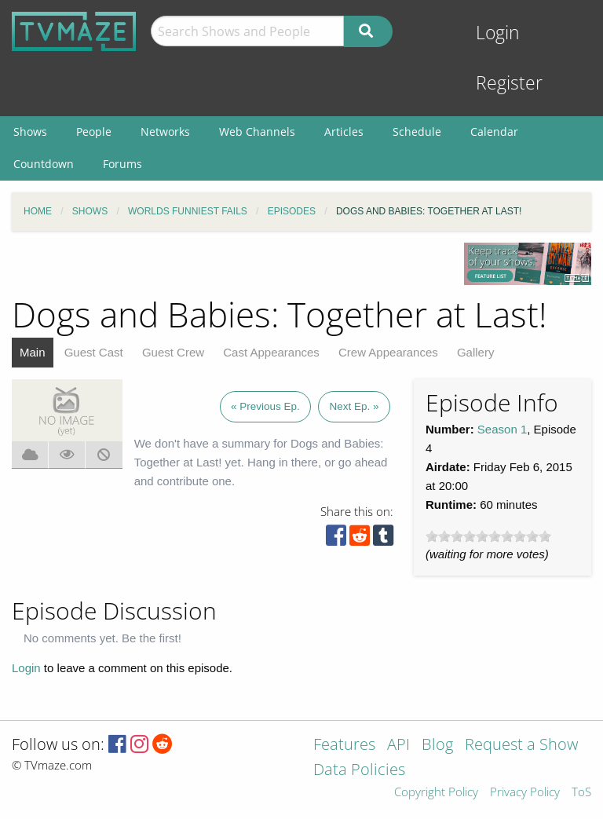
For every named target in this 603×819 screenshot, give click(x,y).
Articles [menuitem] (344, 131)
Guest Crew (173, 352)
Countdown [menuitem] (43, 163)
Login (498, 32)
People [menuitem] (93, 131)
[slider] (488, 536)
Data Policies (359, 771)
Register (509, 83)
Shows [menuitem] (30, 131)
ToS (581, 792)
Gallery (476, 352)
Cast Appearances (271, 352)
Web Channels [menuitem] (257, 131)
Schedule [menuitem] (417, 131)
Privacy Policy (525, 792)
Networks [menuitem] (165, 131)
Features (344, 746)
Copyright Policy (436, 792)
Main (33, 352)
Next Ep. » (353, 406)
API (398, 746)
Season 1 (502, 429)
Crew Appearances (388, 352)
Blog (437, 746)
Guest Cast (93, 352)
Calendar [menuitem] (494, 131)
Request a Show (521, 746)
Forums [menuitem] (122, 163)
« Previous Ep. (265, 406)
